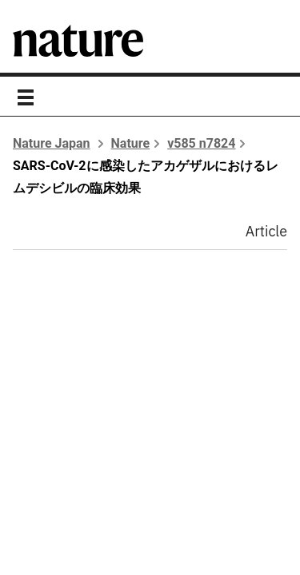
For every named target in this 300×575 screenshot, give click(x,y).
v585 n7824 (201, 143)
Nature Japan (51, 143)
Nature (130, 143)
